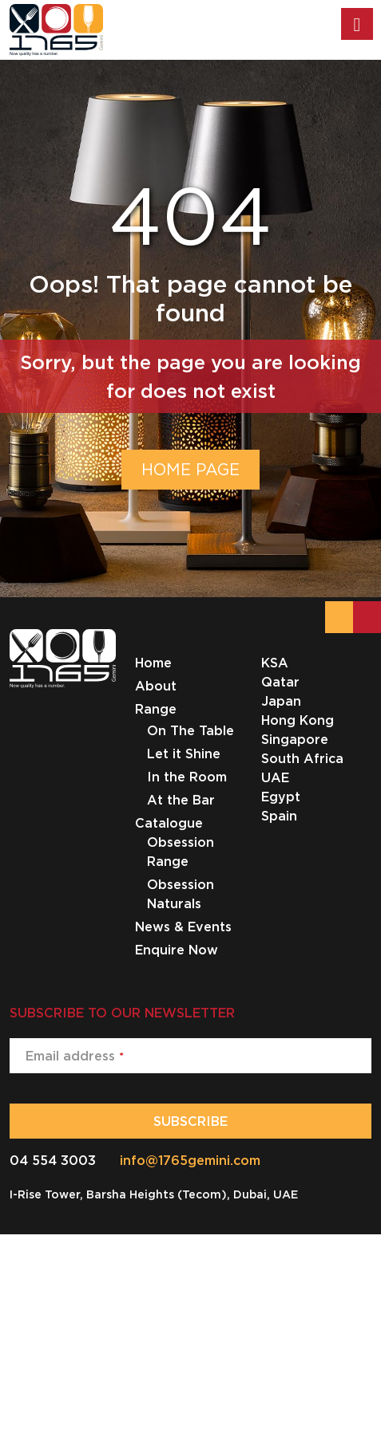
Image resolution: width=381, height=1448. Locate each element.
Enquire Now (176, 949)
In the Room (187, 776)
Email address (75, 1056)
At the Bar (181, 800)
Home (153, 662)
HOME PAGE (190, 469)
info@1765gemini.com (190, 1160)
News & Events (183, 926)
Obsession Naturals (180, 894)
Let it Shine (183, 753)
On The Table (190, 730)
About (156, 686)
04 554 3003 (53, 1160)
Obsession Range (180, 851)
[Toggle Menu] (357, 24)
